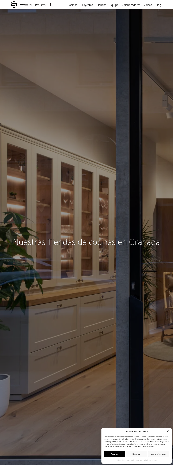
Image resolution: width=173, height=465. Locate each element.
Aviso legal (153, 460)
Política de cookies (123, 460)
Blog (158, 5)
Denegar (136, 454)
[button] (167, 431)
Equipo (114, 5)
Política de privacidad (139, 460)
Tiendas (101, 5)
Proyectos (87, 5)
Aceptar (114, 454)
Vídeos (148, 5)
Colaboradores (131, 5)
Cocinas (72, 5)
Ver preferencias (158, 454)
